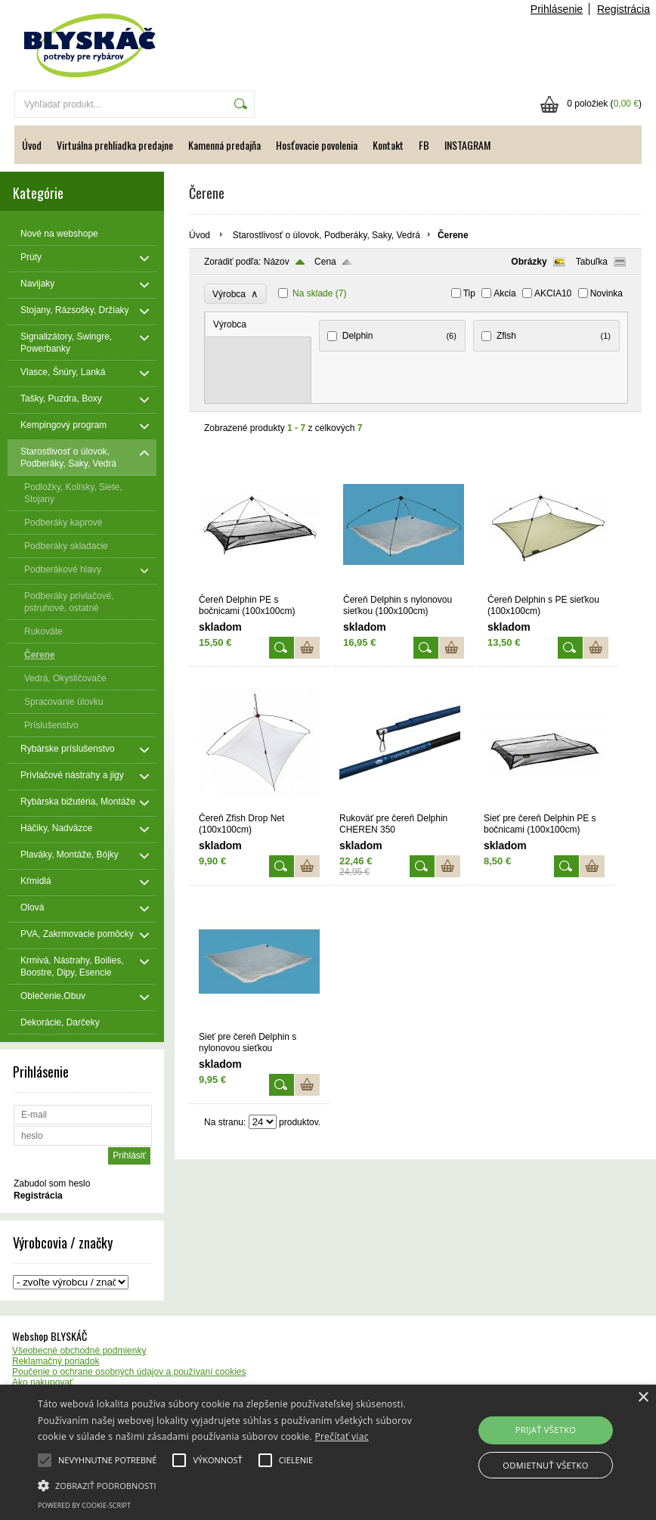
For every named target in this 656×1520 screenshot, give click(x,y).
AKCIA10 (552, 293)
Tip (469, 293)
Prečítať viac (341, 1436)
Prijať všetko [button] (546, 1429)
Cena (325, 261)
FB (424, 145)
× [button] (642, 1398)
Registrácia (623, 9)
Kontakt (388, 145)
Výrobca (235, 293)
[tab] (258, 324)
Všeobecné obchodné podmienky (79, 1350)
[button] (226, 1484)
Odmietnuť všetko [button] (545, 1465)
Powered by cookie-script (84, 1505)
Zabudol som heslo (52, 1183)
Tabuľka (592, 261)
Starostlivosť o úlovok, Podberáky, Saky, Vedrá (326, 235)
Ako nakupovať (42, 1382)
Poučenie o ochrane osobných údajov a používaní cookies (129, 1371)
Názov (276, 261)
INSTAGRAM (467, 145)
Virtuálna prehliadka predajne (115, 145)
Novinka (606, 293)
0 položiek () (604, 103)
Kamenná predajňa (224, 145)
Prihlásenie (557, 9)
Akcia (504, 293)
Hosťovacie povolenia (316, 145)
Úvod (32, 145)
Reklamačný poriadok (55, 1361)
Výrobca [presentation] (229, 324)
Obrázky (528, 261)
